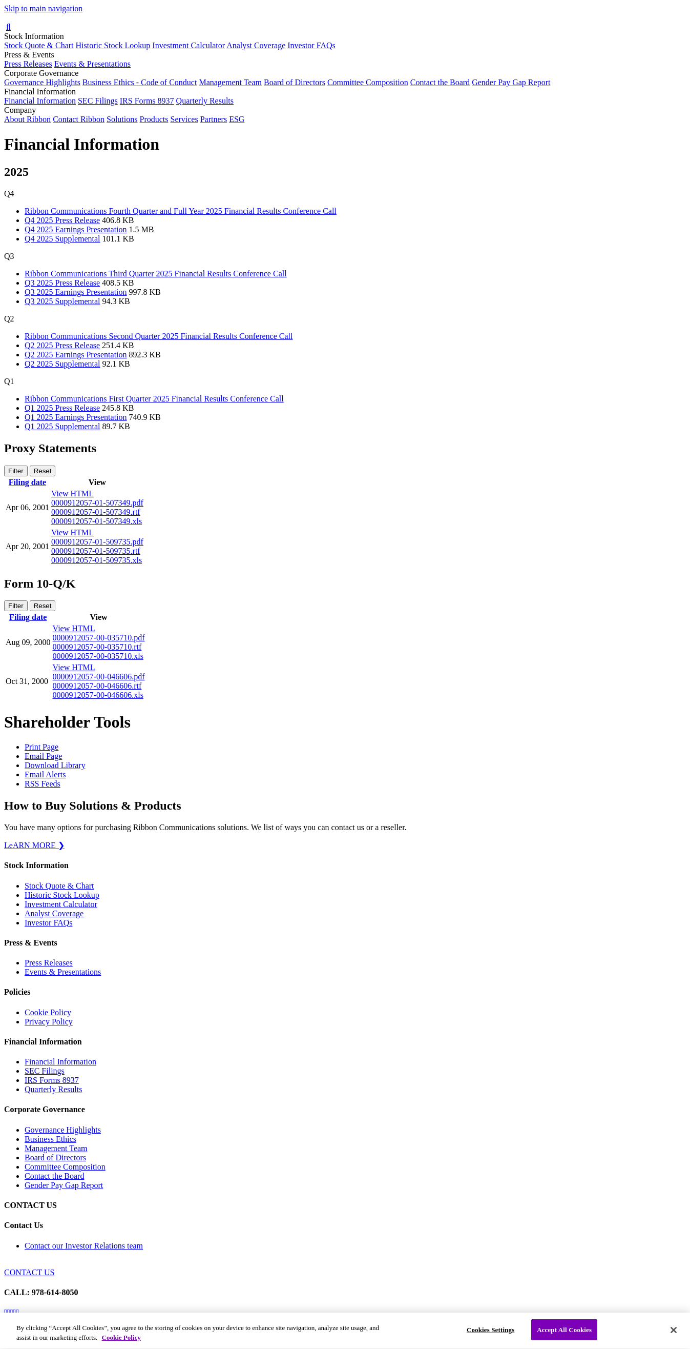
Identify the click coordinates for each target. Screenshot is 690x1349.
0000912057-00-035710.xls (98, 656)
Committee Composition (367, 82)
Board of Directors (294, 82)
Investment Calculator (188, 45)
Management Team (230, 82)
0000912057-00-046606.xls (98, 695)
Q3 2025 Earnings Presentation (76, 292)
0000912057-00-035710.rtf (97, 646)
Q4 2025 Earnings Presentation (76, 229)
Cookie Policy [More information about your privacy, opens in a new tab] (121, 1344)
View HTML (72, 493)
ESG (236, 119)
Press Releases (28, 63)
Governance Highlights (42, 82)
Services (184, 119)
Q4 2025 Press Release (62, 220)
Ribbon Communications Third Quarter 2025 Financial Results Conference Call (156, 273)
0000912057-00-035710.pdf (99, 637)
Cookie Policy (48, 1012)
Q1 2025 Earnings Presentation (76, 417)
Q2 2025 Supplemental (62, 363)
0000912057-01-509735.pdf (97, 541)
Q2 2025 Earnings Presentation (76, 354)
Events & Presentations (92, 63)
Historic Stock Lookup (113, 45)
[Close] (673, 1336)
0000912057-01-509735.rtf (95, 551)
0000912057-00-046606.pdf (99, 676)
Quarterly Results (205, 100)
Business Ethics (50, 1139)
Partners (213, 119)
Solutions (122, 119)
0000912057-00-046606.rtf (97, 685)
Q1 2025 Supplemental (62, 426)
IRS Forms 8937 (147, 100)
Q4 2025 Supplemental (62, 238)
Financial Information (40, 100)
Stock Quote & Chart (39, 45)
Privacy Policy (49, 1021)
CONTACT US (29, 1272)
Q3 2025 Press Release (62, 282)
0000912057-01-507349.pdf (97, 502)
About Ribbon (27, 119)
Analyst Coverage (255, 45)
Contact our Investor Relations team (84, 1245)
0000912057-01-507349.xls (96, 521)
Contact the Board (440, 82)
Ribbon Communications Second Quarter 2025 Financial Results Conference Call (158, 336)
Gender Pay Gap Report (511, 82)
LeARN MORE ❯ (34, 845)
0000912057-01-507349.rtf (95, 512)
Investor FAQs (311, 45)
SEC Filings (98, 100)
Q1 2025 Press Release (62, 408)
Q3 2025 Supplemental (62, 301)
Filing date (27, 482)
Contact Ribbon (78, 119)
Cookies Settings (490, 1336)
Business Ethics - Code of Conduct (139, 82)
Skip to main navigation (43, 8)
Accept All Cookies (564, 1336)
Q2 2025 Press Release (62, 345)
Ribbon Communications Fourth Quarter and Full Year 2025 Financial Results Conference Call (181, 211)
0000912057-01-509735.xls (96, 560)
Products (153, 119)
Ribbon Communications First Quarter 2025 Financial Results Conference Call (154, 398)
